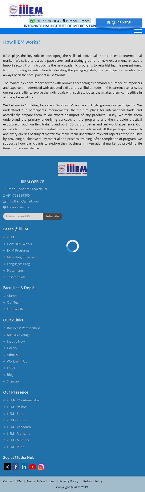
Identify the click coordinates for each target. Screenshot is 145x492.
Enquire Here (119, 22)
